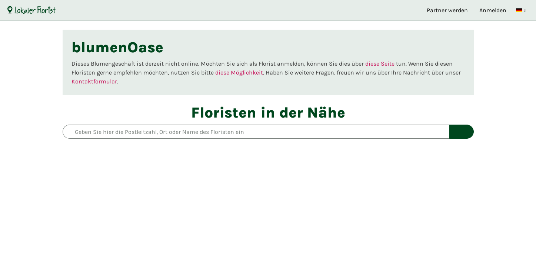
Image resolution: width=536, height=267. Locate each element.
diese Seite (379, 63)
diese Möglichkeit (239, 72)
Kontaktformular (94, 81)
